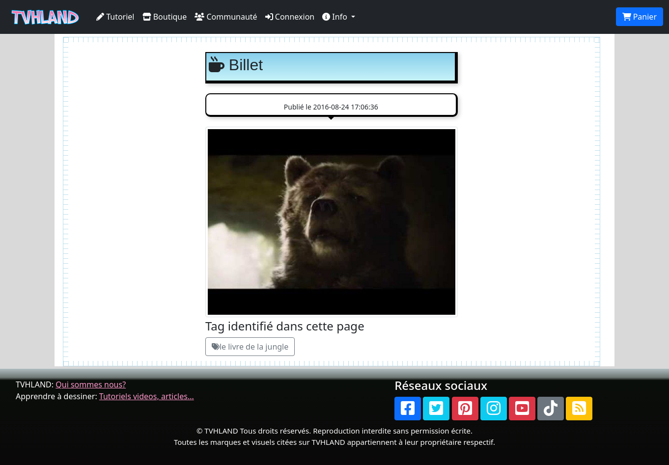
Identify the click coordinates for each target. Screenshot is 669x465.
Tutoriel (115, 16)
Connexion (290, 16)
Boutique (164, 16)
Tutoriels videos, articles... (146, 396)
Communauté (226, 16)
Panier (639, 16)
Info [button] (335, 16)
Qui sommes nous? (91, 384)
